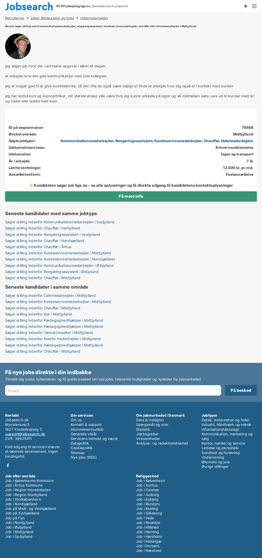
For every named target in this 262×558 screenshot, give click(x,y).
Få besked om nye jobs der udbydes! (245, 5)
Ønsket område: (23, 134)
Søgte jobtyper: (22, 141)
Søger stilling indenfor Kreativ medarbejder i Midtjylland (53, 338)
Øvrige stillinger (215, 466)
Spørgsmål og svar (152, 424)
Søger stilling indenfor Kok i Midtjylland (38, 314)
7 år (250, 161)
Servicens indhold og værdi (94, 438)
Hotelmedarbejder (94, 18)
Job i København (150, 480)
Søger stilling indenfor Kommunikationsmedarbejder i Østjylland (59, 265)
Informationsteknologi (220, 429)
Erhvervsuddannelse (234, 147)
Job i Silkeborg (149, 513)
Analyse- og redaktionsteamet (162, 443)
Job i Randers (148, 504)
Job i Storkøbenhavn (23, 499)
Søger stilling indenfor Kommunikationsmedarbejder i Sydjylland (59, 222)
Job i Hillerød (147, 527)
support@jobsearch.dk (25, 434)
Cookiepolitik (82, 448)
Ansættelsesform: (25, 174)
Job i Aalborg (147, 494)
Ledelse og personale (220, 448)
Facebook (8, 465)
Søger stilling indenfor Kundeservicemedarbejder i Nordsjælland (60, 259)
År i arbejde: (19, 161)
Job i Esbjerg (147, 499)
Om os (76, 420)
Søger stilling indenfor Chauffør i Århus (38, 247)
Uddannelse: (20, 154)
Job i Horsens (148, 546)
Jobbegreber (147, 434)
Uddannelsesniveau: (27, 147)
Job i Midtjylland (19, 532)
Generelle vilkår (84, 434)
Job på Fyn (15, 518)
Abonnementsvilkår (87, 429)
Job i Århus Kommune (23, 485)
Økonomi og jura (216, 462)
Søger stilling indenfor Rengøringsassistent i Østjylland (52, 271)
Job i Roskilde (148, 522)
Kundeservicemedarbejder (178, 141)
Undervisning (213, 457)
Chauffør (212, 141)
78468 (247, 127)
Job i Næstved (149, 550)
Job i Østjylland (18, 527)
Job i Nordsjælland (21, 504)
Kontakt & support (86, 424)
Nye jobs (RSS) (84, 457)
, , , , (157, 141)
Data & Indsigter (150, 420)
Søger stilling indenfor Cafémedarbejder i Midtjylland (50, 295)
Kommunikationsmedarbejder (87, 141)
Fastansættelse (239, 174)
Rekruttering (14, 18)
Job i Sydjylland (18, 536)
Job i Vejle (145, 518)
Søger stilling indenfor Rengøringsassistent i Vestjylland (52, 234)
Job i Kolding (147, 508)
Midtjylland (243, 134)
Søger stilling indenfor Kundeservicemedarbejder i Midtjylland (58, 253)
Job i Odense (147, 490)
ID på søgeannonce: (26, 127)
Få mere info (131, 196)
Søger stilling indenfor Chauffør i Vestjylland (42, 228)
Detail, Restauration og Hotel (52, 18)
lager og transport (237, 154)
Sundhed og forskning (221, 452)
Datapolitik (80, 443)
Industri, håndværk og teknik (227, 424)
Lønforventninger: (25, 167)
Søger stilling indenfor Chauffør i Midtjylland (42, 278)
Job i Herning (147, 532)
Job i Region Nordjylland (26, 494)
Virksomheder (148, 438)
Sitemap (78, 452)
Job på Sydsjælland (22, 513)
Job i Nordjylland (19, 522)
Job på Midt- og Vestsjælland (30, 508)
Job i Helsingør (149, 541)
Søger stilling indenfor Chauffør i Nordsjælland (44, 240)
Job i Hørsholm (149, 536)
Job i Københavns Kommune (29, 480)
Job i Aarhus (147, 485)
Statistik (143, 429)
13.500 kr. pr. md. (238, 167)
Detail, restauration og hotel (225, 420)
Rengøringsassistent (134, 141)
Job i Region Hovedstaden (28, 490)
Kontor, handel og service (223, 443)
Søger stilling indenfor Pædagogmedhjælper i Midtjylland (54, 320)
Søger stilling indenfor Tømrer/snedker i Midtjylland (49, 332)
